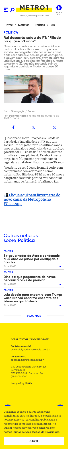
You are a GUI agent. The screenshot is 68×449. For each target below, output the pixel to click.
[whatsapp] (54, 127)
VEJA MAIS (34, 316)
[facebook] (13, 127)
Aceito (34, 441)
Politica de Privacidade (45, 432)
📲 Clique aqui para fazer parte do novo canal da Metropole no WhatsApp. (32, 199)
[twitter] (33, 127)
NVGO (28, 383)
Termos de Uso (21, 432)
